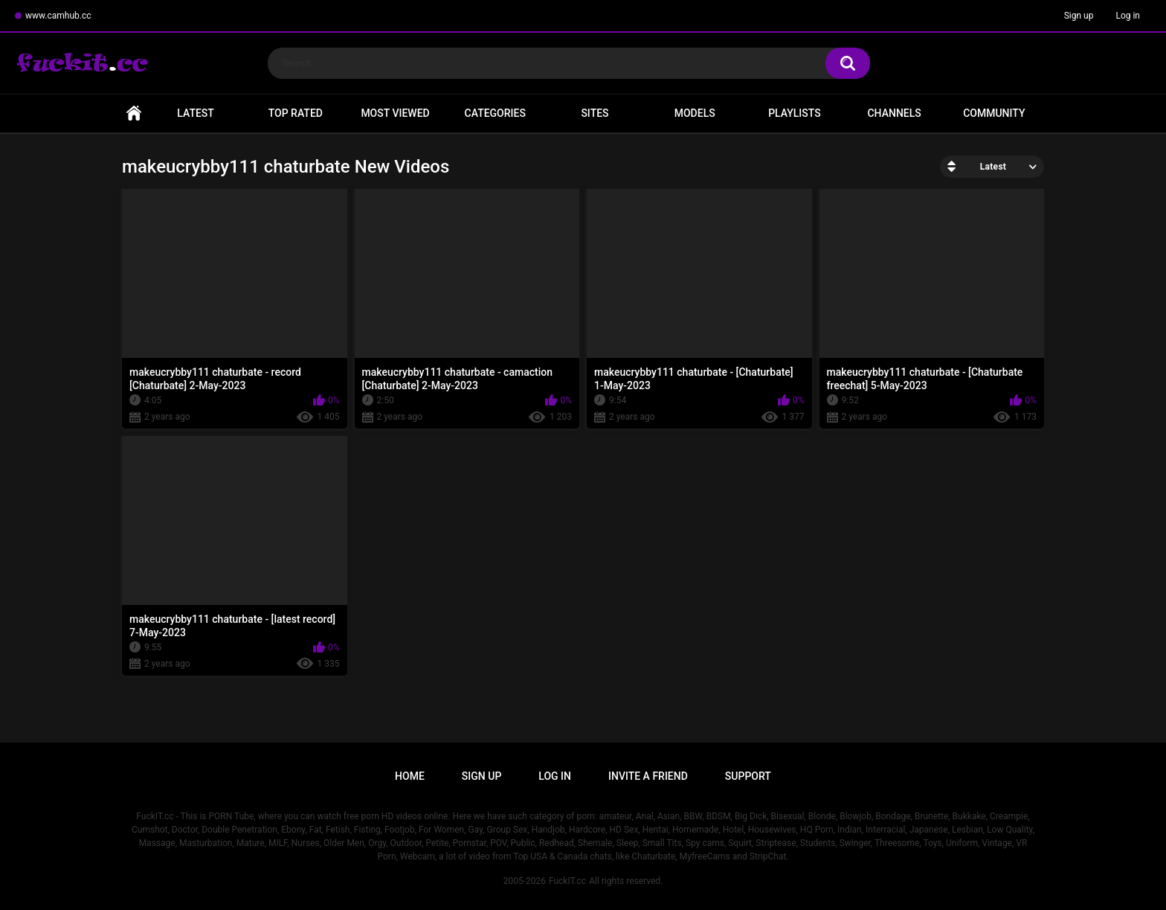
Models (694, 113)
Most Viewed (395, 113)
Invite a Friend (648, 776)
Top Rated (295, 113)
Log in (1127, 15)
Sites (594, 113)
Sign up (1079, 15)
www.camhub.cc (58, 15)
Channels (894, 113)
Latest (195, 113)
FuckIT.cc (567, 881)
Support (748, 776)
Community (994, 113)
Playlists (794, 113)
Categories (495, 113)
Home (134, 113)
